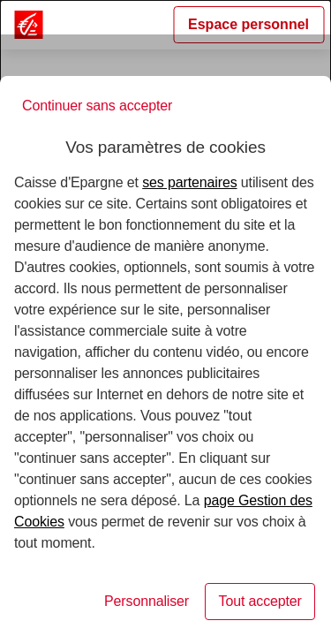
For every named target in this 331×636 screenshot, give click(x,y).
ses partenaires (189, 182)
